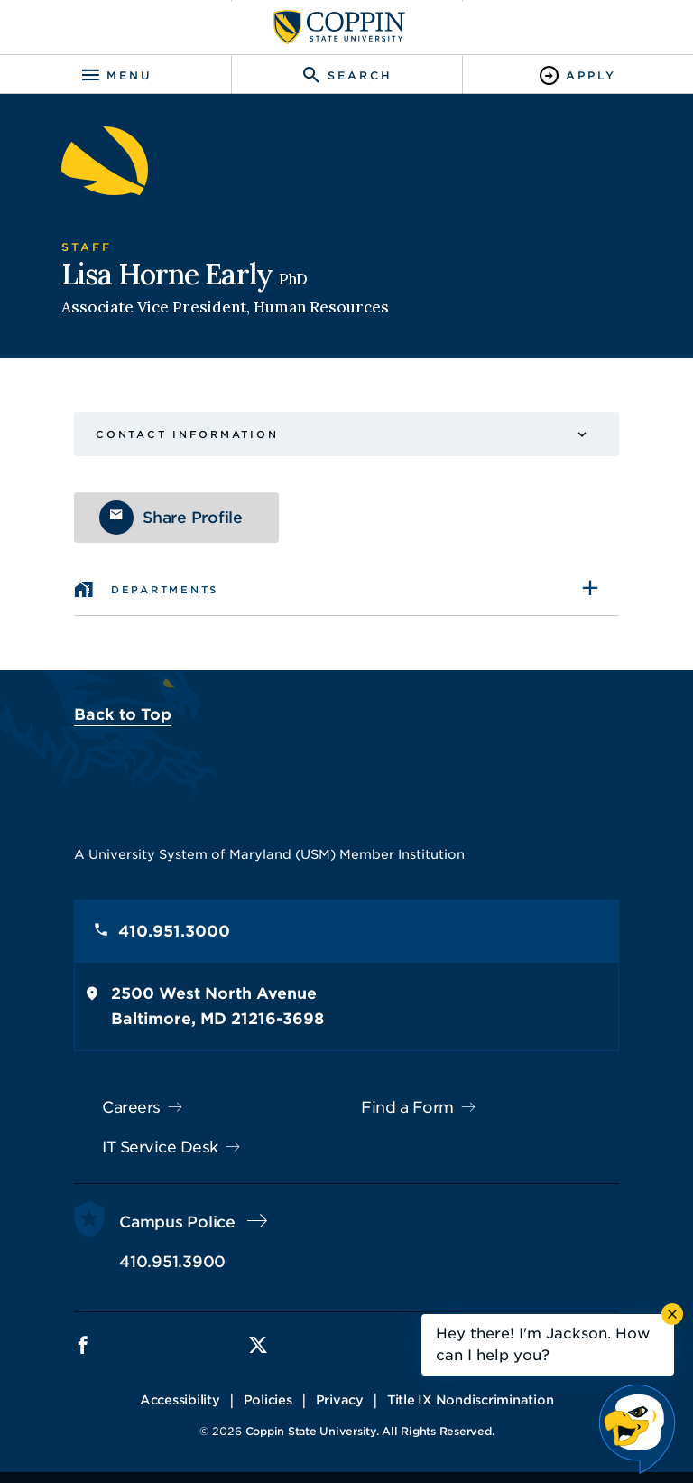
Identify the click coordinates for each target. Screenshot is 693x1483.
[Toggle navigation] (115, 75)
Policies (268, 1400)
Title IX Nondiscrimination (470, 1400)
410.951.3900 (172, 1262)
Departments (164, 589)
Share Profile (193, 517)
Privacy (340, 1400)
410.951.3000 (174, 931)
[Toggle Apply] (577, 75)
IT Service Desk (160, 1147)
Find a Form (407, 1107)
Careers (131, 1107)
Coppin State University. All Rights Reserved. (369, 1431)
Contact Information (187, 434)
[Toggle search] (346, 75)
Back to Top (122, 714)
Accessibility (180, 1400)
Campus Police (177, 1222)
